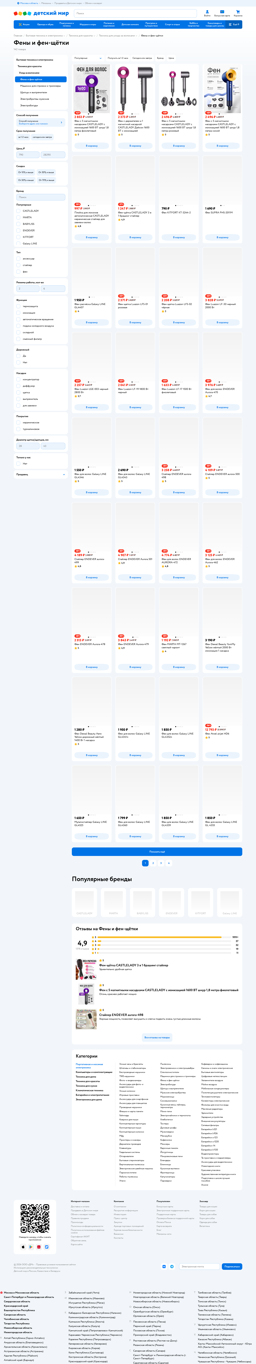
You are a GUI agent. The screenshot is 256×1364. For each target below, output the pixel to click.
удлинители (207, 1113)
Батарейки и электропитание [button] (92, 1095)
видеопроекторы (210, 1154)
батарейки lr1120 (209, 1150)
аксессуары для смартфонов (133, 1099)
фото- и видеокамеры (130, 1080)
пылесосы (165, 1064)
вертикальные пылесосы (131, 1164)
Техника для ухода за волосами (117, 35)
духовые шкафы (168, 1127)
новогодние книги (210, 1166)
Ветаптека (205, 1226)
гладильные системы (129, 1152)
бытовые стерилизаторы (131, 1160)
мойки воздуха (209, 1084)
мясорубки (166, 1136)
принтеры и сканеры (130, 1140)
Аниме (204, 1185)
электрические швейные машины (136, 1168)
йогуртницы (166, 1152)
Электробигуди (29, 105)
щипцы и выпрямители (172, 1088)
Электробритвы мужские (34, 99)
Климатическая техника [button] (89, 1090)
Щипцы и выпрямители (33, 92)
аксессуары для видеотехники (216, 1162)
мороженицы (167, 1096)
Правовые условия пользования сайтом (56, 1264)
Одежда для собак (208, 1222)
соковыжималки (168, 1101)
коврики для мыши (128, 1119)
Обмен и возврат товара (83, 1214)
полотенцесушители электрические (219, 1092)
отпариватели (126, 1156)
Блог (159, 1230)
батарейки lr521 (209, 1129)
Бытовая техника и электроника (44, 35)
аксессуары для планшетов (133, 1103)
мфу (121, 1136)
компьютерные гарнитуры (132, 1123)
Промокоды (77, 1222)
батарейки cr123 (209, 1137)
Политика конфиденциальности (87, 1226)
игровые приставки (129, 1095)
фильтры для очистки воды (215, 1105)
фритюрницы (167, 1172)
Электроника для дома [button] (89, 1099)
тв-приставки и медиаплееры (216, 1158)
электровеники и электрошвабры (177, 1068)
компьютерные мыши (130, 1127)
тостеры (164, 1123)
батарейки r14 (208, 1145)
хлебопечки (166, 1119)
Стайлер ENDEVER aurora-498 (121, 1015)
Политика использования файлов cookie (87, 1231)
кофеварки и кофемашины (214, 1064)
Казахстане (42, 1271)
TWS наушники (127, 1076)
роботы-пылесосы (128, 1176)
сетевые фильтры (210, 1125)
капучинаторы (167, 1176)
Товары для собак (208, 1214)
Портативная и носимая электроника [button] (89, 1066)
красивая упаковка (210, 1170)
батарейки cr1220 (210, 1141)
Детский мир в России (25, 1271)
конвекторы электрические (215, 1101)
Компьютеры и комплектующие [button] (94, 1072)
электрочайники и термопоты (175, 1115)
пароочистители (127, 1172)
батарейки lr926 (209, 1133)
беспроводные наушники (132, 1072)
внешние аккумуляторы (213, 1121)
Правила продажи (80, 1218)
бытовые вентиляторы (212, 1072)
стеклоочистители (169, 1072)
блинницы (165, 1164)
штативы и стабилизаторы (132, 1068)
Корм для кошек (208, 1210)
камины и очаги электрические (217, 1068)
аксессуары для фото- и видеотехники (131, 1085)
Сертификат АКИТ (80, 1236)
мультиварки (167, 1132)
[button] (233, 24)
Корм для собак (207, 1218)
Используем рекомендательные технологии (36, 1267)
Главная (18, 35)
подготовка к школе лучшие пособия (215, 1179)
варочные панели (169, 1148)
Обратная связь (78, 1240)
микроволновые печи (171, 1156)
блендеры (165, 1160)
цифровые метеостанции (214, 1076)
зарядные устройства (212, 1117)
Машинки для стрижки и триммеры (40, 86)
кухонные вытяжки (169, 1168)
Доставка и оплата (80, 1206)
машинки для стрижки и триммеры (178, 1076)
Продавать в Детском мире (84, 1210)
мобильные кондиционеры (215, 1088)
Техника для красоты (81, 35)
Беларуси (55, 1271)
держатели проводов (130, 1144)
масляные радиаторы (212, 1109)
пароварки (166, 1181)
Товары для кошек (208, 1206)
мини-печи (166, 1111)
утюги (122, 1181)
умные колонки (127, 1091)
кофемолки (166, 1140)
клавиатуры (125, 1148)
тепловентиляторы (210, 1096)
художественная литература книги (218, 1174)
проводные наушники (130, 1107)
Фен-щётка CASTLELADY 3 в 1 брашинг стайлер (133, 965)
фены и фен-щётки (169, 1080)
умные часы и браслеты (131, 1064)
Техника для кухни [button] (86, 1085)
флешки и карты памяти (131, 1111)
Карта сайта (76, 1244)
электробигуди (168, 1084)
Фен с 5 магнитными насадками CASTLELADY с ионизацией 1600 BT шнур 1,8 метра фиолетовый (168, 990)
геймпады (124, 1115)
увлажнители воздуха (212, 1080)
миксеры (165, 1144)
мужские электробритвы (173, 1092)
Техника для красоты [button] (88, 1081)
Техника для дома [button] (86, 1076)
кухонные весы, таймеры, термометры (173, 1106)
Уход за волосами (29, 72)
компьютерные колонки (131, 1132)
